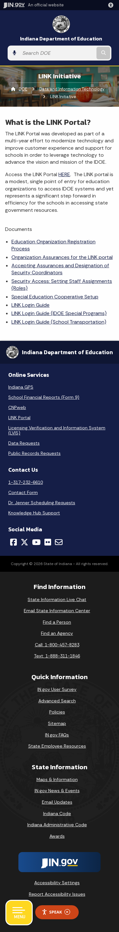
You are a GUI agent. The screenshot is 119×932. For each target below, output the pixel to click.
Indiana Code (57, 813)
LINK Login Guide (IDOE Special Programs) (59, 313)
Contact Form (23, 492)
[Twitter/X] (24, 542)
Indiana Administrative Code (57, 825)
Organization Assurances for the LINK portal (62, 257)
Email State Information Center (57, 610)
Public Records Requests (34, 453)
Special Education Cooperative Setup (54, 296)
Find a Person (57, 622)
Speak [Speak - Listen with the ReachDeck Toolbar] (56, 912)
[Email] (59, 542)
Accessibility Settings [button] (57, 882)
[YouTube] (36, 542)
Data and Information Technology (71, 89)
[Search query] (57, 53)
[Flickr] (47, 542)
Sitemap (57, 723)
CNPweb (17, 407)
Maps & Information (57, 779)
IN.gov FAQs (57, 735)
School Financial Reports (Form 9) (43, 397)
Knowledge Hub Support (34, 513)
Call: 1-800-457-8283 (57, 645)
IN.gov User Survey (56, 689)
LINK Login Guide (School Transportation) (58, 322)
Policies (57, 712)
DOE (23, 89)
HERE (64, 174)
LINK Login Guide (30, 305)
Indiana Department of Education (61, 39)
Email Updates (57, 802)
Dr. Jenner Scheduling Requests (41, 502)
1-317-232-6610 (25, 482)
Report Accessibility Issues (57, 894)
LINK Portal (19, 417)
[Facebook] (13, 542)
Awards (57, 836)
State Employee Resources (57, 746)
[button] (112, 5)
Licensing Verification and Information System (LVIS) (56, 430)
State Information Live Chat (57, 599)
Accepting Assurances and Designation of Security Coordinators (60, 269)
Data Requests (24, 443)
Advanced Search (57, 701)
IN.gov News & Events (57, 790)
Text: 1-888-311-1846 (57, 656)
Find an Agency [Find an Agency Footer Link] (57, 633)
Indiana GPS (20, 387)
